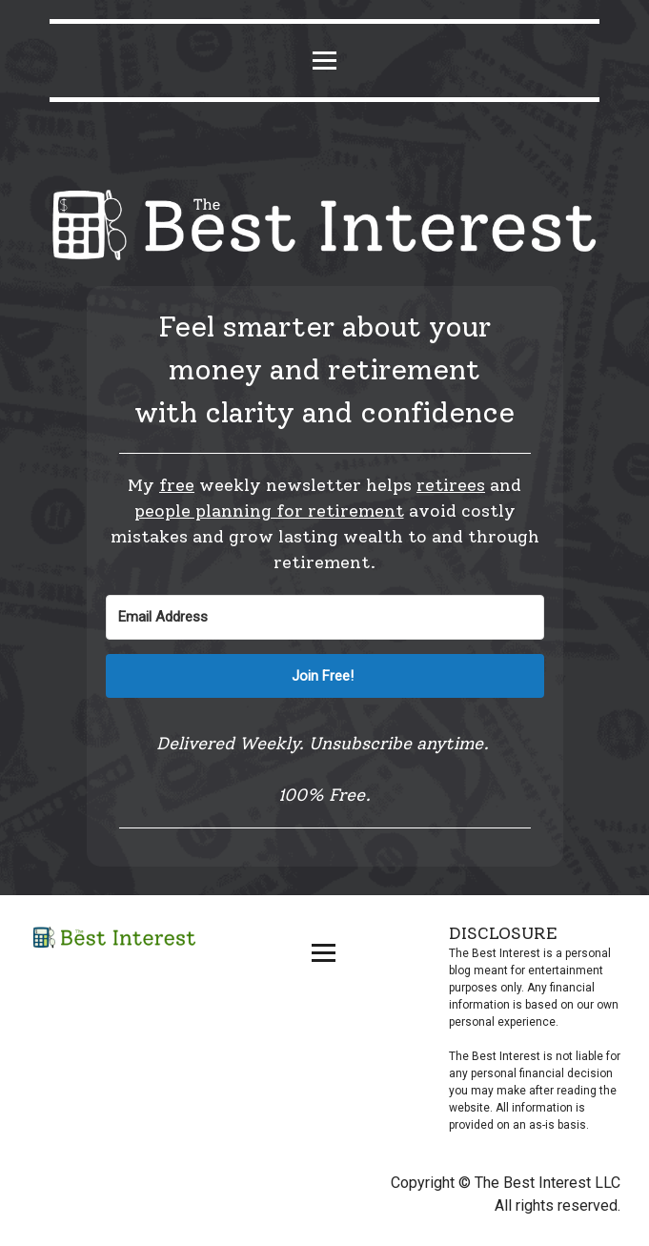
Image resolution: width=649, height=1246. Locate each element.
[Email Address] (325, 617)
